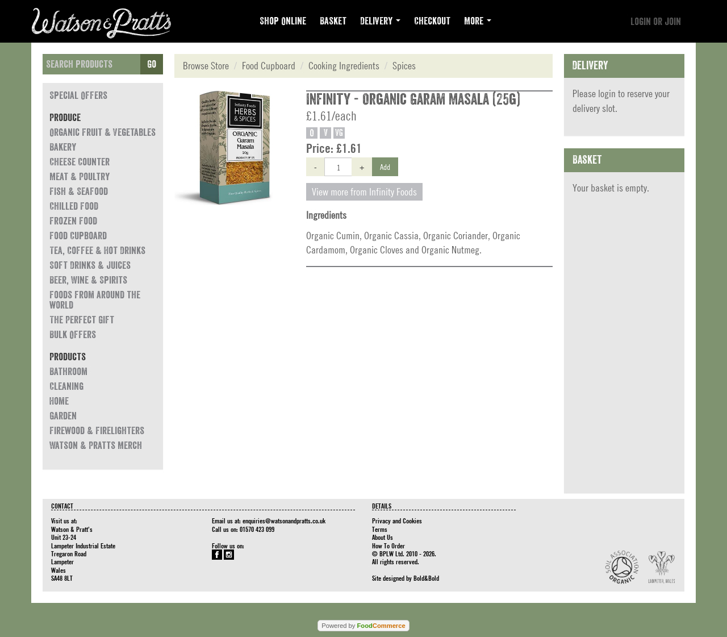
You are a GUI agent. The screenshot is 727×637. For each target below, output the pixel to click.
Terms (379, 529)
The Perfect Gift (81, 320)
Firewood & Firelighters (96, 431)
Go (151, 64)
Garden (63, 416)
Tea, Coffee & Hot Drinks (97, 250)
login (607, 93)
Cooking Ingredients (343, 66)
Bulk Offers (72, 335)
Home (59, 401)
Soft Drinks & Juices (90, 265)
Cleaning (66, 386)
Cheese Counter (79, 162)
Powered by (363, 625)
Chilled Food (73, 206)
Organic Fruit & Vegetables (102, 132)
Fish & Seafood (78, 191)
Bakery (62, 147)
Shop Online (283, 21)
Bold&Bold (426, 577)
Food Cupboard (78, 236)
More (477, 21)
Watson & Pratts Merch (95, 445)
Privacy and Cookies (397, 520)
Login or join (655, 21)
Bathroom (68, 372)
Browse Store (206, 66)
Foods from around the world (94, 300)
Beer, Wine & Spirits (88, 280)
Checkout (432, 21)
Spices (404, 66)
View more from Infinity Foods (364, 192)
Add (385, 166)
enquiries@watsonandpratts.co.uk (284, 520)
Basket (333, 21)
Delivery (380, 21)
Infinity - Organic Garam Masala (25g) (413, 99)
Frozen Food (73, 221)
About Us (382, 537)
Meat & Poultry (79, 177)
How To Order (388, 545)
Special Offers (78, 95)
